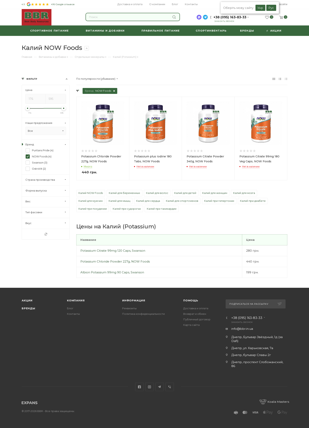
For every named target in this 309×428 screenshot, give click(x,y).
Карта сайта (191, 324)
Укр (260, 8)
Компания (76, 300)
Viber (169, 387)
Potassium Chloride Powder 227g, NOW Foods (115, 261)
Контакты (73, 313)
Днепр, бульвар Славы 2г (251, 355)
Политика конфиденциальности (143, 313)
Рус (271, 8)
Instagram (149, 387)
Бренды (28, 308)
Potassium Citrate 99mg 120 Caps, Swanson (112, 250)
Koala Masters (274, 402)
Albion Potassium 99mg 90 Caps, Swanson (112, 272)
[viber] (199, 17)
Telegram (159, 387)
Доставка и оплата (195, 308)
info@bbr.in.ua (242, 329)
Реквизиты (129, 308)
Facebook (139, 387)
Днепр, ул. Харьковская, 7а (252, 348)
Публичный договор (196, 319)
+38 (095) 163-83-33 (229, 17)
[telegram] (205, 17)
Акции (27, 300)
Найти (174, 17)
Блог (70, 308)
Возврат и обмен (194, 313)
